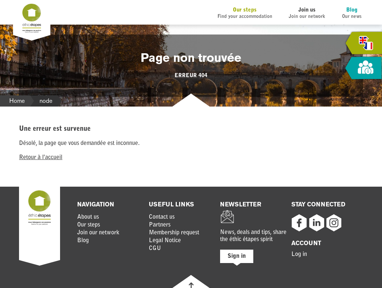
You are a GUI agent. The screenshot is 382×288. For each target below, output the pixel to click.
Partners (159, 225)
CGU (155, 248)
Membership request (174, 233)
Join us (307, 10)
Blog (351, 10)
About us (88, 217)
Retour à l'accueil (40, 158)
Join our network (98, 233)
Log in (299, 254)
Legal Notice (165, 241)
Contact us (162, 217)
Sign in (237, 256)
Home (17, 100)
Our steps (245, 10)
